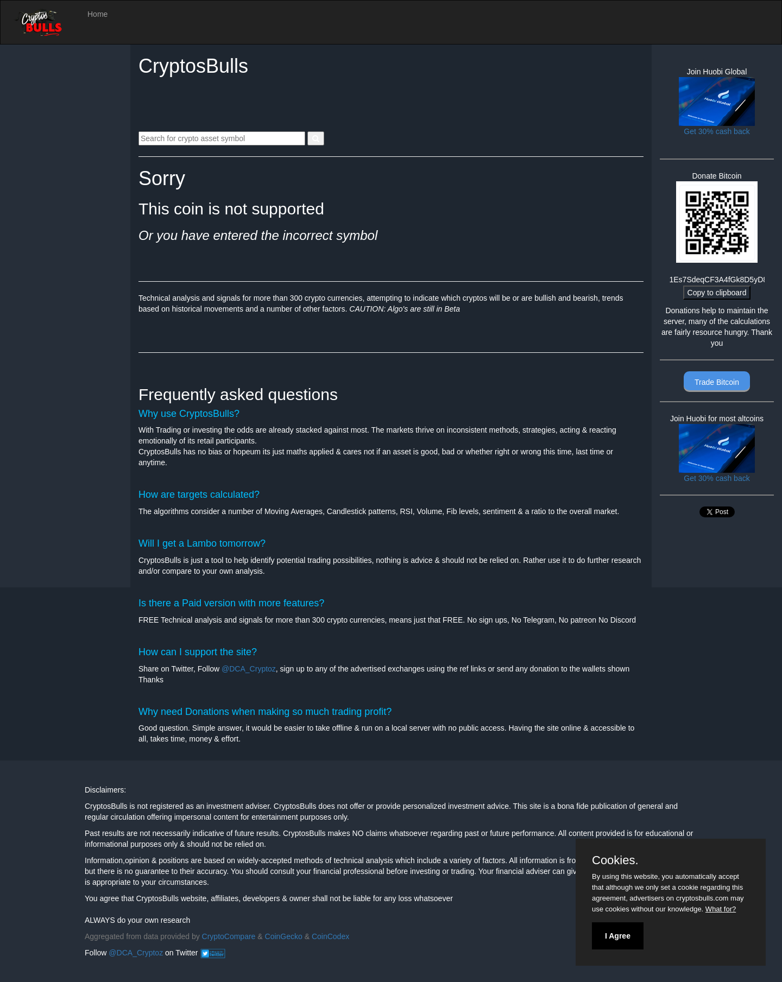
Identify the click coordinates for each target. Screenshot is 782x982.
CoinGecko (283, 936)
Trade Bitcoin (717, 382)
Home (97, 14)
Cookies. (615, 860)
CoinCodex (330, 936)
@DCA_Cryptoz (249, 668)
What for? (720, 909)
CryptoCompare (229, 936)
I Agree (617, 936)
